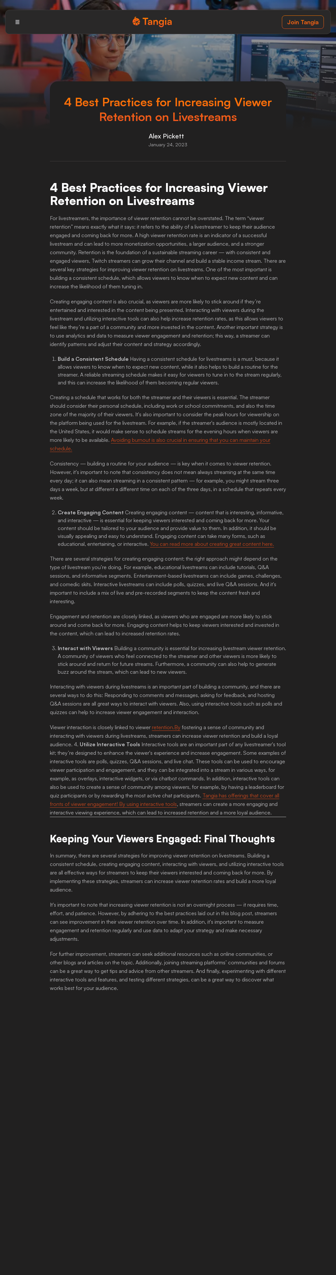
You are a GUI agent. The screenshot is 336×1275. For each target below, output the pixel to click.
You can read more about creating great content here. (212, 544)
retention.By (166, 727)
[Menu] (17, 22)
